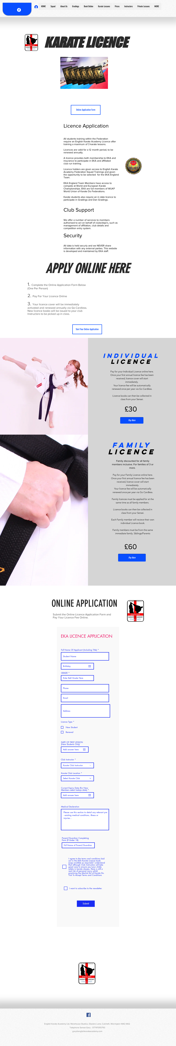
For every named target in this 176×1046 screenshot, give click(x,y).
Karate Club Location (70, 773)
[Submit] (86, 904)
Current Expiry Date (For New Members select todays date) (75, 789)
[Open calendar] (90, 666)
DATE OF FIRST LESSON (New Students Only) (72, 743)
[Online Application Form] (86, 110)
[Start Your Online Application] (87, 329)
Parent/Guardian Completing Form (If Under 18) (75, 839)
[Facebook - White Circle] (19, 10)
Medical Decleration (70, 807)
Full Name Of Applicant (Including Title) (79, 650)
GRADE (64, 673)
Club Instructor (67, 759)
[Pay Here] (131, 420)
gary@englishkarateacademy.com (87, 1031)
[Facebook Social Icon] (88, 1015)
